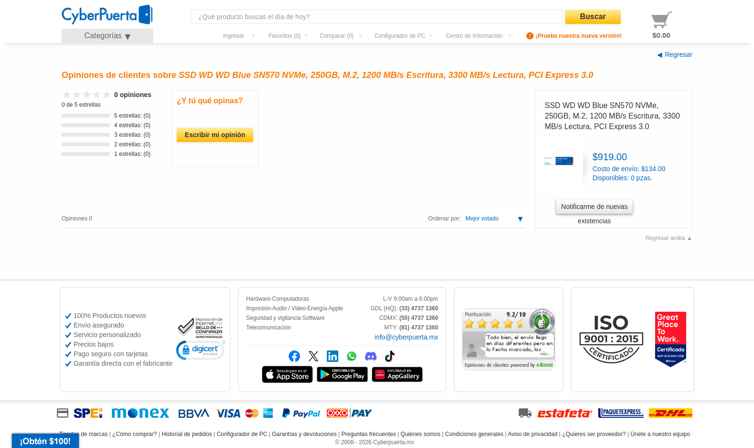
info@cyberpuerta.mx (406, 337)
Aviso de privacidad (533, 434)
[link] (201, 351)
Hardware (258, 298)
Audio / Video (289, 308)
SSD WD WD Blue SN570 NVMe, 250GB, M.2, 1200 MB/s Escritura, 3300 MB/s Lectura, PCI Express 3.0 (612, 116)
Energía (317, 308)
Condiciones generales (474, 434)
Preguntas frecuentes (368, 434)
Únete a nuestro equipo (660, 434)
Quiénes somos (420, 434)
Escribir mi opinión (215, 135)
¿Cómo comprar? (134, 434)
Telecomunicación (268, 327)
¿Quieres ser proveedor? (593, 434)
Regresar (678, 54)
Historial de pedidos (187, 434)
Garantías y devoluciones (304, 434)
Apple (336, 308)
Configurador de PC (241, 434)
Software (313, 318)
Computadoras (290, 298)
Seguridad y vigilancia (273, 318)
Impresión (258, 308)
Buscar (593, 16)
